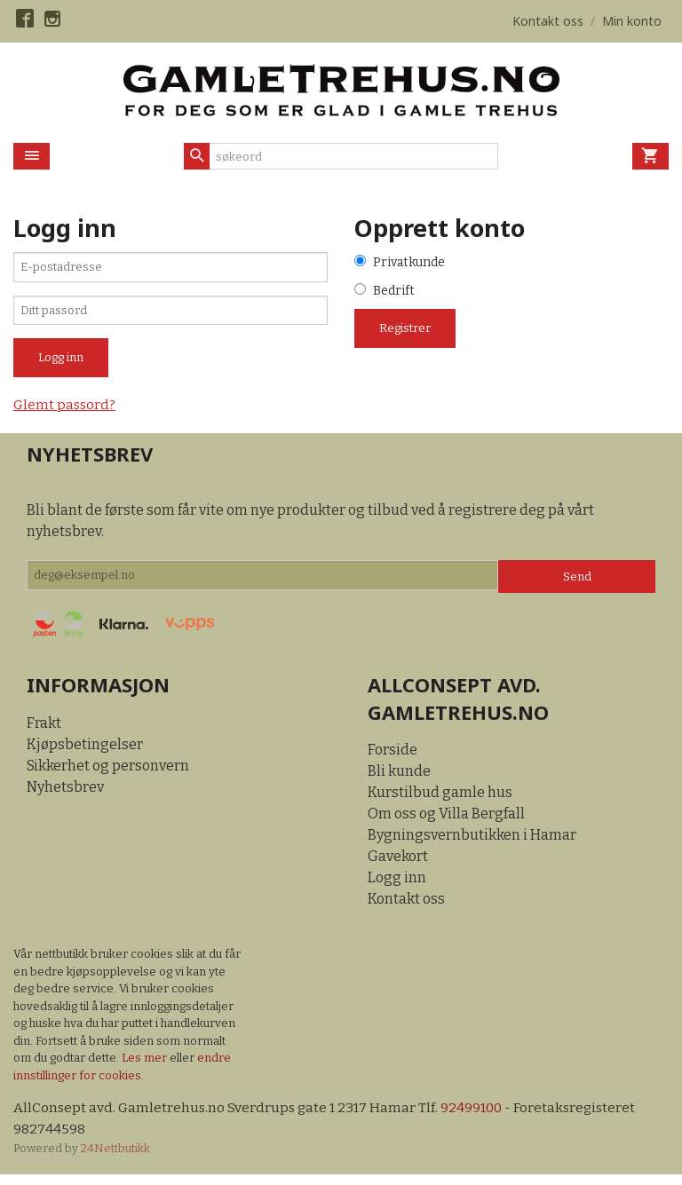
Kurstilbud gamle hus (440, 801)
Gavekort (398, 865)
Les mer (146, 1066)
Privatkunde (409, 263)
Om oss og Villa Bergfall (446, 822)
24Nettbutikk (115, 1158)
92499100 (476, 1117)
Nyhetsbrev (65, 794)
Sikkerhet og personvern (108, 773)
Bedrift (394, 292)
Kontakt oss (406, 907)
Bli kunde (399, 779)
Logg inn (397, 886)
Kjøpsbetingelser (85, 752)
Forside (392, 758)
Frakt (44, 731)
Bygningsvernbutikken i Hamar (472, 843)
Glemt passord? (65, 413)
